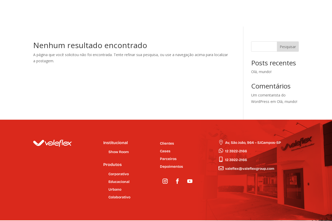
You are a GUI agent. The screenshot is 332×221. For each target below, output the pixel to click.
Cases (165, 151)
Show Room (118, 152)
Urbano (114, 190)
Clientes (167, 144)
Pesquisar (288, 46)
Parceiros (168, 159)
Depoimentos (171, 167)
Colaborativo (119, 197)
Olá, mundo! (261, 71)
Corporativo (118, 174)
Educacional (119, 182)
